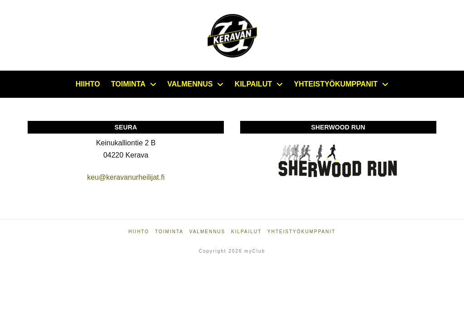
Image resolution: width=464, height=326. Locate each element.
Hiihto (139, 231)
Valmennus (207, 231)
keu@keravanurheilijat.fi (125, 177)
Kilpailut (246, 231)
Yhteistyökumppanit (301, 231)
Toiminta (169, 231)
